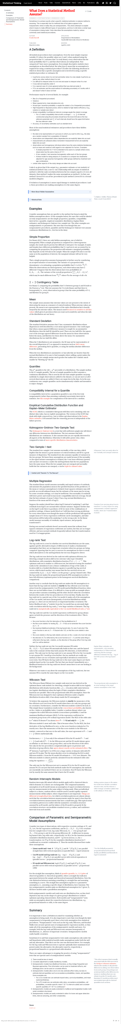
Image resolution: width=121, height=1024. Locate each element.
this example (45, 398)
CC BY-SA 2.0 (32, 1020)
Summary (9, 24)
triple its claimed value (73, 466)
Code (88, 11)
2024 (62, 18)
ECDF (35, 412)
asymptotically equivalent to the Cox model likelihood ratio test (64, 609)
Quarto (12, 1020)
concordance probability (72, 708)
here (57, 720)
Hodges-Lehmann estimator (106, 963)
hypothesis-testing (44, 18)
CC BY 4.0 (32, 1008)
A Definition (10, 13)
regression (55, 18)
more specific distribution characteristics (61, 440)
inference (33, 18)
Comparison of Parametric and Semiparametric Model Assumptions (15, 19)
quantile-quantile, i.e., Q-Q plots (73, 873)
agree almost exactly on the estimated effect (71, 748)
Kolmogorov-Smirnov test (43, 431)
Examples (9, 15)
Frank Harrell (34, 38)
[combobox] (115, 3)
